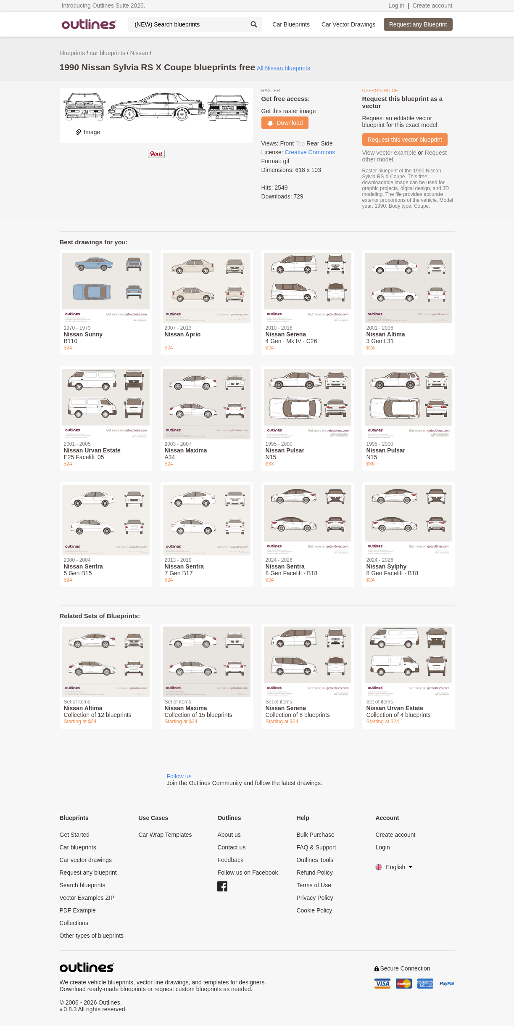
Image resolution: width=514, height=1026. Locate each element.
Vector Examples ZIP (87, 897)
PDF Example (78, 910)
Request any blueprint (88, 872)
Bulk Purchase (315, 834)
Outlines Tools (314, 860)
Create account (433, 5)
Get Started (75, 834)
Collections (74, 923)
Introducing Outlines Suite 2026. (103, 5)
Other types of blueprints (92, 935)
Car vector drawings (86, 860)
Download (285, 122)
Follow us (179, 776)
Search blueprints (82, 885)
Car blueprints (78, 847)
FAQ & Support (316, 847)
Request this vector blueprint (405, 139)
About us (228, 834)
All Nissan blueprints (283, 68)
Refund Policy (314, 872)
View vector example (389, 152)
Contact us (231, 847)
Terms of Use (313, 885)
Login (382, 847)
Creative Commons (310, 152)
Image (87, 132)
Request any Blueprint (418, 24)
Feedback (230, 860)
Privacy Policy (314, 897)
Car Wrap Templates (165, 834)
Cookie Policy (314, 910)
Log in (396, 5)
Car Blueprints (291, 24)
